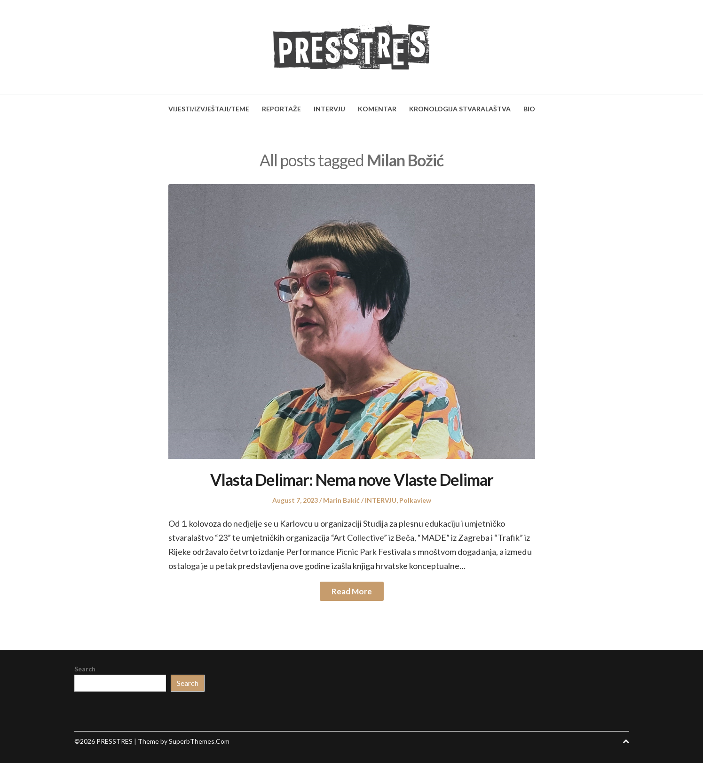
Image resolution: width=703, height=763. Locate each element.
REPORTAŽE (281, 109)
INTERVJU (329, 109)
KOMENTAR (377, 109)
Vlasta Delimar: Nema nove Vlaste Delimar (351, 479)
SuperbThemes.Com (199, 741)
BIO (529, 109)
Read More (352, 591)
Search (84, 669)
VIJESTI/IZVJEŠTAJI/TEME (208, 109)
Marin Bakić (341, 500)
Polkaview (415, 500)
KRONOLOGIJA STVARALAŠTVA (460, 109)
